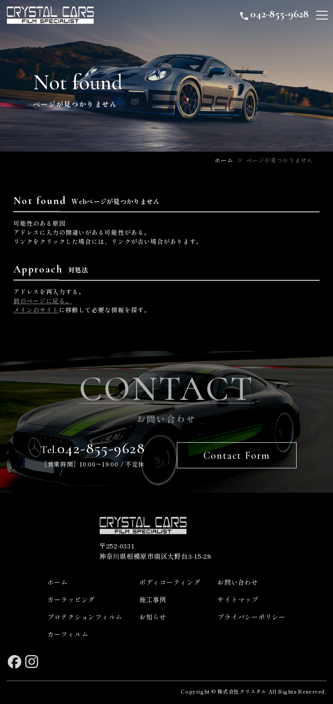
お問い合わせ (237, 582)
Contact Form (237, 455)
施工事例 (152, 599)
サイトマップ (237, 599)
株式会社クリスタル (242, 691)
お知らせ (152, 616)
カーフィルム (67, 634)
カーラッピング (71, 599)
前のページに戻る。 (42, 300)
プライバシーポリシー (251, 616)
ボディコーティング (170, 582)
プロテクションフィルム (84, 616)
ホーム (224, 160)
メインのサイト (36, 309)
